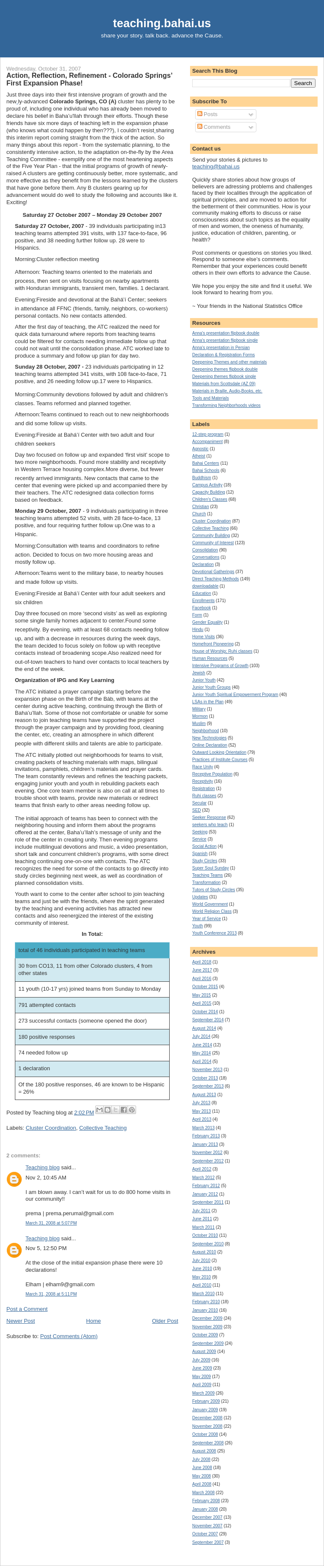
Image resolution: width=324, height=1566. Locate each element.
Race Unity (202, 767)
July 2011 (201, 1210)
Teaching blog (43, 1167)
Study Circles (204, 860)
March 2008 (203, 1492)
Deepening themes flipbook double (225, 369)
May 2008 (201, 1476)
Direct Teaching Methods (215, 579)
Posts (207, 114)
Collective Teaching (103, 1128)
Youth (197, 926)
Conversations (205, 557)
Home (93, 1321)
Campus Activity (207, 485)
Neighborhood (205, 730)
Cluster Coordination (51, 1128)
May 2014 (201, 1053)
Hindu (197, 629)
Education (201, 593)
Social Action (204, 846)
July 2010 (201, 1260)
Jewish (198, 673)
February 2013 (206, 1136)
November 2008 (207, 1426)
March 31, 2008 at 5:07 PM (51, 1223)
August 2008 (204, 1451)
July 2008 (201, 1459)
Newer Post (20, 1321)
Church (199, 514)
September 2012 (208, 1161)
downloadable (205, 586)
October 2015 (205, 986)
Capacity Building (208, 492)
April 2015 (201, 1003)
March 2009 (203, 1393)
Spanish (199, 853)
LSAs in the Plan (208, 701)
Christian (200, 506)
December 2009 (207, 1318)
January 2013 (205, 1144)
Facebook (201, 607)
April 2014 (201, 1061)
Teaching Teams (207, 875)
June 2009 (202, 1368)
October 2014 (205, 1011)
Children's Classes (209, 499)
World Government (210, 904)
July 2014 (201, 1036)
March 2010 (203, 1293)
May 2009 (201, 1376)
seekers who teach (209, 824)
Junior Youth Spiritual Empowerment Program (235, 694)
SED (196, 810)
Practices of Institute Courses (219, 759)
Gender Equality (207, 622)
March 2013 (203, 1127)
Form (197, 615)
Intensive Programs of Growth (220, 665)
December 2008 (207, 1417)
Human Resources (209, 658)
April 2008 (201, 1484)
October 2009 (205, 1335)
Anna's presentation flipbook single (225, 340)
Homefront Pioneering (212, 644)
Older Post (165, 1321)
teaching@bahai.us (216, 166)
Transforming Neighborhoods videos (226, 405)
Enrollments (203, 600)
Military (199, 709)
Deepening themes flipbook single (224, 376)
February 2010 (206, 1301)
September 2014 (208, 1019)
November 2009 (207, 1326)
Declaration (203, 564)
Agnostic (200, 448)
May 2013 (201, 1111)
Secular (199, 803)
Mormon (200, 716)
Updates (200, 897)
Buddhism (201, 477)
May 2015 (201, 995)
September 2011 (208, 1202)
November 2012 (207, 1152)
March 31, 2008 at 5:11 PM (51, 1294)
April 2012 (201, 1169)
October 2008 (205, 1434)
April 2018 (201, 962)
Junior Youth (204, 680)
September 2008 (208, 1443)
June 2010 (202, 1268)
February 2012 (206, 1185)
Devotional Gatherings (213, 571)
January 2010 (205, 1310)
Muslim (199, 723)
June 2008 (202, 1467)
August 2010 (204, 1252)
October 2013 (205, 1078)
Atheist (198, 456)
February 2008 (206, 1500)
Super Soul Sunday (210, 868)
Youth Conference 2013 (214, 933)
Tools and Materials (210, 398)
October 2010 (205, 1235)
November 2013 (207, 1069)
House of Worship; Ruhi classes (222, 651)
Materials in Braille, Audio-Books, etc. (227, 391)
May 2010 (201, 1277)
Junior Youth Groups (211, 687)
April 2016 (201, 978)
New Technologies (209, 738)
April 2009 (201, 1384)
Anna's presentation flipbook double (225, 333)
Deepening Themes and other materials (229, 362)
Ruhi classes (204, 795)
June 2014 (202, 1045)
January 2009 (205, 1409)
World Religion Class (212, 911)
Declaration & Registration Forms (223, 354)
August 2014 (204, 1028)
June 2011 (202, 1218)
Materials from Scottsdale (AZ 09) (224, 383)
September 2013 (208, 1086)
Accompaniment (207, 441)
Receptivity (202, 781)
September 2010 (208, 1244)
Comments (213, 127)
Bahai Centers (205, 463)
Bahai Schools (205, 470)
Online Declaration (209, 745)
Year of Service (206, 918)
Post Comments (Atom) (69, 1336)
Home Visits (203, 636)
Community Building (211, 535)
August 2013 (204, 1094)
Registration (203, 788)
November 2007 (207, 1525)
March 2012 (203, 1177)
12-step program (207, 434)
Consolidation (205, 550)
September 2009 (208, 1343)
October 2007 (205, 1534)
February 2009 (206, 1401)
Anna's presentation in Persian (221, 347)
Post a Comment (27, 1309)
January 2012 (205, 1194)
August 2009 (204, 1351)
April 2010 (201, 1285)
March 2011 (203, 1227)
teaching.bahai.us (162, 23)
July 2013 (201, 1102)
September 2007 (208, 1542)
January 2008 (205, 1509)
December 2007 (207, 1517)
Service (199, 839)
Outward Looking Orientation (219, 752)
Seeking (199, 832)
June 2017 (202, 970)
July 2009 (201, 1360)
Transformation (206, 882)
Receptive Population (212, 774)
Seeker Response (209, 817)
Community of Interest (213, 542)
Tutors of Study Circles (213, 889)
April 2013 (201, 1119)
